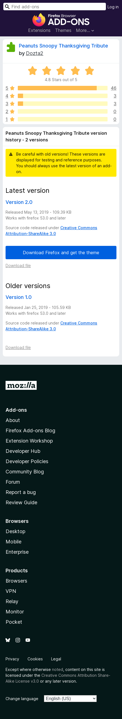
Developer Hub (23, 451)
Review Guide (21, 502)
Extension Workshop (29, 441)
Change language (22, 698)
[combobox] (54, 6)
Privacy (12, 658)
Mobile (13, 542)
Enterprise (17, 552)
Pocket (14, 622)
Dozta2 (34, 53)
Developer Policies (27, 461)
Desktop (15, 531)
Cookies (35, 658)
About (13, 420)
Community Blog (25, 472)
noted (57, 669)
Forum (13, 482)
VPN (11, 591)
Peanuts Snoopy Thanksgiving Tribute (63, 46)
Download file (18, 265)
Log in (113, 6)
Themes (63, 30)
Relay (12, 601)
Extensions (39, 30)
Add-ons (16, 410)
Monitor (15, 612)
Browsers (16, 581)
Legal (56, 658)
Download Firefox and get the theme (61, 252)
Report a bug (21, 492)
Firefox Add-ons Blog (30, 430)
